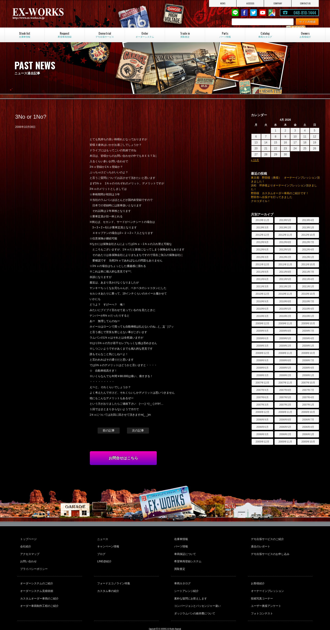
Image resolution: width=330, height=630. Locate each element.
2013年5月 (285, 220)
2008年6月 (262, 367)
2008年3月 (262, 375)
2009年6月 (262, 338)
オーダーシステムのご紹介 (36, 576)
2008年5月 (285, 367)
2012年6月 (262, 249)
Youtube (262, 12)
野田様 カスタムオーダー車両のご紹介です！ (280, 193)
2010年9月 (262, 301)
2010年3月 (262, 316)
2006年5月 (285, 427)
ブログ (100, 550)
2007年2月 (285, 404)
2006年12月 (262, 412)
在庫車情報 (180, 538)
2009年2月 (285, 345)
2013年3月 (262, 227)
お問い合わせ (28, 557)
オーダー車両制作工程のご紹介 (39, 595)
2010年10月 (308, 293)
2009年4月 (308, 338)
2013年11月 (262, 220)
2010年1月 (308, 316)
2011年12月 (262, 264)
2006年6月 (262, 427)
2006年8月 (285, 419)
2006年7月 (308, 419)
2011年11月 (285, 264)
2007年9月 (262, 390)
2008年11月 (285, 353)
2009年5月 (285, 338)
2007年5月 (285, 397)
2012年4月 (308, 249)
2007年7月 (308, 390)
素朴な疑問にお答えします (189, 589)
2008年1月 (308, 375)
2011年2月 (285, 286)
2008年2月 (285, 375)
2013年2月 (285, 227)
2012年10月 (308, 234)
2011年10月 (308, 264)
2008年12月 (262, 353)
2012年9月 (262, 242)
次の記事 (138, 430)
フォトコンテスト (261, 601)
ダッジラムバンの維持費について (194, 601)
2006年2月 (285, 434)
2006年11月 (285, 412)
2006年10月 (308, 412)
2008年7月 (308, 360)
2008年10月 (308, 353)
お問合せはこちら (123, 458)
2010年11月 (285, 293)
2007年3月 (262, 404)
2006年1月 (308, 434)
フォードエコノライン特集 (112, 576)
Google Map (271, 12)
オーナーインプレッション (266, 582)
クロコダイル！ (260, 201)
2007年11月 (285, 382)
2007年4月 (308, 397)
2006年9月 (262, 419)
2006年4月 (308, 427)
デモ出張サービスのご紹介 (266, 538)
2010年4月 (308, 308)
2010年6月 (262, 308)
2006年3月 (262, 434)
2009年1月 (308, 345)
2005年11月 (285, 441)
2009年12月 (262, 323)
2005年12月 (262, 441)
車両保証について (184, 550)
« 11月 (255, 160)
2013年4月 (308, 220)
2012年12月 (262, 234)
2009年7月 (308, 330)
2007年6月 (262, 397)
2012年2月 (285, 257)
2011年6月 (262, 279)
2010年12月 (262, 293)
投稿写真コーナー (261, 589)
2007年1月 (308, 404)
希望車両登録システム (187, 557)
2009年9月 (262, 330)
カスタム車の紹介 (107, 582)
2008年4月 (308, 367)
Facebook (244, 12)
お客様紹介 (257, 576)
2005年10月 (308, 441)
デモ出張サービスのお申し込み (269, 550)
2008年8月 (285, 360)
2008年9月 (262, 360)
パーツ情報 (180, 544)
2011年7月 (308, 271)
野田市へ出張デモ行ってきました (271, 197)
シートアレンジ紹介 (185, 582)
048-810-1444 (305, 13)
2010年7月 (308, 301)
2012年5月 (285, 249)
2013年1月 (308, 227)
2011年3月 (262, 286)
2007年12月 (262, 382)
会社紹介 (25, 544)
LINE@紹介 (103, 557)
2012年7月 (308, 242)
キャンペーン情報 (107, 544)
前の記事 (109, 430)
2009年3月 (262, 345)
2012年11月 (285, 234)
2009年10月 (308, 323)
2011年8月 (285, 271)
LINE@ (235, 12)
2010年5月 (285, 308)
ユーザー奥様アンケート (265, 595)
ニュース (101, 538)
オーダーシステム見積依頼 (36, 582)
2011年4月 (308, 279)
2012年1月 (308, 257)
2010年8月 (285, 301)
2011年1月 (308, 286)
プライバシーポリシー (33, 563)
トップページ (28, 538)
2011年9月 (262, 271)
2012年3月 (262, 257)
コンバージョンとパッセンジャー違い (196, 595)
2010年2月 (285, 316)
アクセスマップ (29, 550)
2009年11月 (285, 323)
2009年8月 (285, 330)
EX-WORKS (57, 14)
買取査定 (178, 563)
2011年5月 (285, 279)
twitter (253, 12)
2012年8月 (285, 242)
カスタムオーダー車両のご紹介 (39, 589)
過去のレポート (260, 544)
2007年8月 (285, 390)
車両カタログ (181, 576)
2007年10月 (308, 382)
